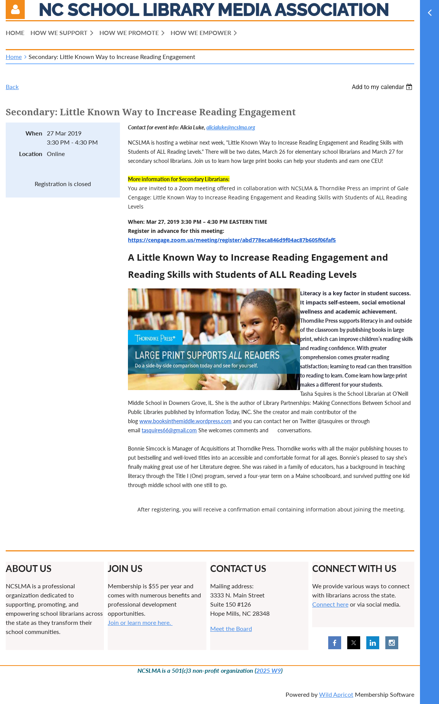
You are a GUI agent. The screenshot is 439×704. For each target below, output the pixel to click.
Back (12, 86)
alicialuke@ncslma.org (230, 127)
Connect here (330, 604)
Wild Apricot (336, 694)
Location (30, 153)
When (34, 133)
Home (14, 56)
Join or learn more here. (140, 622)
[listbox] (383, 87)
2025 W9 (268, 670)
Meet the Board (231, 628)
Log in (15, 9)
